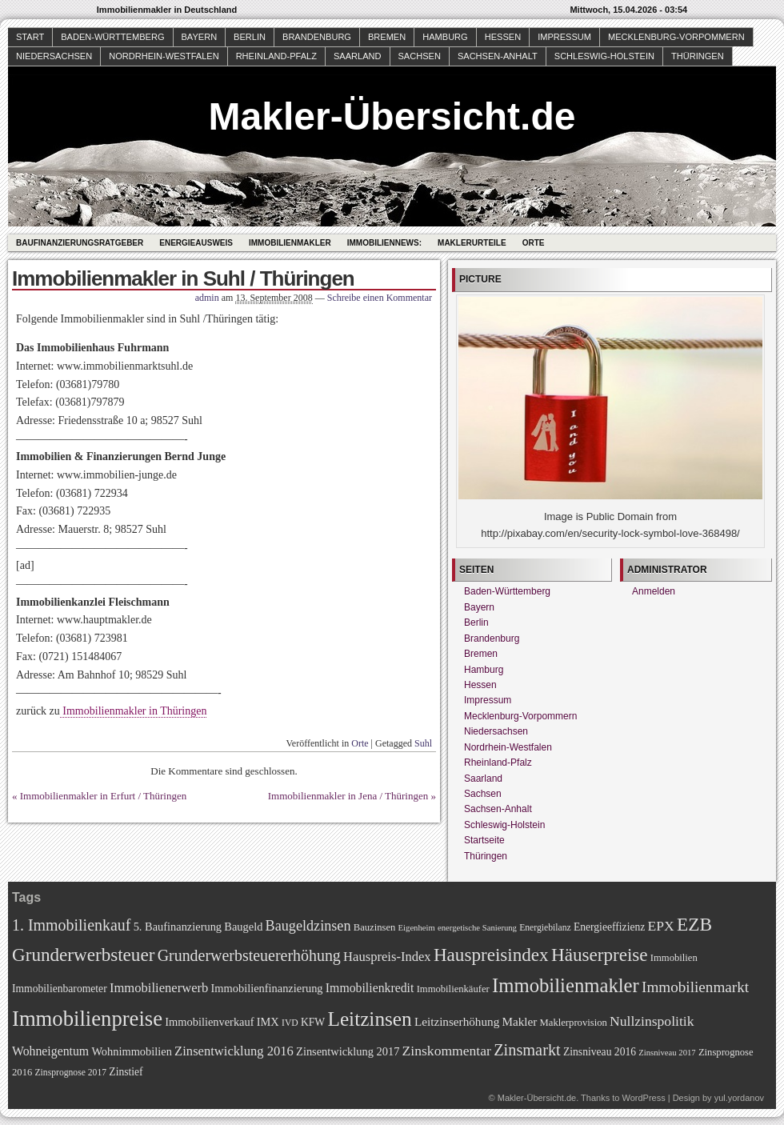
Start (30, 37)
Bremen (387, 37)
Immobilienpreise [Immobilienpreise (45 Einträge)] (87, 1019)
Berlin (250, 37)
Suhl (423, 743)
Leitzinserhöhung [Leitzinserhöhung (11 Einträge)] (456, 1021)
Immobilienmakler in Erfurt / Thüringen (103, 796)
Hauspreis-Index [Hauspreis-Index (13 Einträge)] (387, 956)
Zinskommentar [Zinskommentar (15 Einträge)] (446, 1051)
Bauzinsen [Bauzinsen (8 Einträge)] (375, 927)
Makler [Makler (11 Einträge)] (520, 1021)
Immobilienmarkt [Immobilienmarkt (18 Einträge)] (695, 987)
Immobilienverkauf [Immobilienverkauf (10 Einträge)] (209, 1021)
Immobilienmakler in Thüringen (133, 711)
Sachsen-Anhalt (498, 56)
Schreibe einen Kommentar (379, 297)
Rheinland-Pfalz (276, 56)
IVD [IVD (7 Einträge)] (290, 1023)
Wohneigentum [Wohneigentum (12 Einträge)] (50, 1051)
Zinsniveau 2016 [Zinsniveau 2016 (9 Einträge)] (599, 1052)
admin (207, 297)
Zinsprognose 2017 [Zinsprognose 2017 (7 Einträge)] (71, 1072)
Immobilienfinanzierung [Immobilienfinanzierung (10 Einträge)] (267, 988)
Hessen (503, 37)
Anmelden (653, 591)
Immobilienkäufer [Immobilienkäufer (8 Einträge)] (453, 989)
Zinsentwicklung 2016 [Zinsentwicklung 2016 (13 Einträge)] (234, 1051)
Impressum (564, 37)
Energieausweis (196, 242)
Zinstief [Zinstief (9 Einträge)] (125, 1072)
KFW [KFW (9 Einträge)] (313, 1022)
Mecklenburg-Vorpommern (676, 37)
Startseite (484, 840)
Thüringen (697, 56)
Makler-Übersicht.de (392, 116)
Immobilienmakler (290, 242)
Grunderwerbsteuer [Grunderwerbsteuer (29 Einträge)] (83, 954)
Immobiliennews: (384, 242)
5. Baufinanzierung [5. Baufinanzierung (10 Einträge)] (178, 926)
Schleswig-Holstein (604, 56)
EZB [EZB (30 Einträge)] (694, 924)
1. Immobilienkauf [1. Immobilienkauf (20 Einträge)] (71, 925)
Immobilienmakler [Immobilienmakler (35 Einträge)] (565, 985)
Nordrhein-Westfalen (163, 56)
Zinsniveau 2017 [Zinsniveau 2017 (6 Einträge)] (666, 1052)
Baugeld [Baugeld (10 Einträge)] (243, 926)
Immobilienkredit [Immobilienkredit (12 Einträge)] (370, 988)
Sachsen (419, 56)
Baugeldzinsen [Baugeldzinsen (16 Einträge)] (308, 926)
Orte (533, 242)
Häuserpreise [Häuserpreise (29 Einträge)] (599, 954)
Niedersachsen (54, 56)
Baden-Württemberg (112, 37)
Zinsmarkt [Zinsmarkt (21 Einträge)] (527, 1050)
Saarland (358, 56)
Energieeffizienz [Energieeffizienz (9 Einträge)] (609, 927)
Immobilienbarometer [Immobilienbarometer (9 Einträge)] (59, 989)
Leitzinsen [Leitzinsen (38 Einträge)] (369, 1018)
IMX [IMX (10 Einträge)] (268, 1021)
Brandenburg (316, 37)
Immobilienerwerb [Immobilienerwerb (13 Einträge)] (159, 987)
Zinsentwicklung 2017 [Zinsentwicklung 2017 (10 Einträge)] (347, 1051)
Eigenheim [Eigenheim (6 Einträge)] (416, 927)
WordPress (643, 1098)
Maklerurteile (472, 242)
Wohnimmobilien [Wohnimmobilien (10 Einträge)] (131, 1051)
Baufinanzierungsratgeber (79, 242)
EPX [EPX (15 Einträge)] (661, 926)
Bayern (200, 37)
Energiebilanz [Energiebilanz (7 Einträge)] (544, 928)
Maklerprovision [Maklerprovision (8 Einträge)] (573, 1022)
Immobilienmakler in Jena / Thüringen (348, 796)
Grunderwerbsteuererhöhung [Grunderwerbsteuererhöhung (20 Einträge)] (249, 955)
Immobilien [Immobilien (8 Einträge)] (674, 957)
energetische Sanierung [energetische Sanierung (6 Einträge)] (477, 927)
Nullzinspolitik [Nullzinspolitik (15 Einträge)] (652, 1021)
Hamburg (444, 37)
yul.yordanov (739, 1098)
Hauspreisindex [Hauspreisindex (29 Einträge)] (491, 954)
